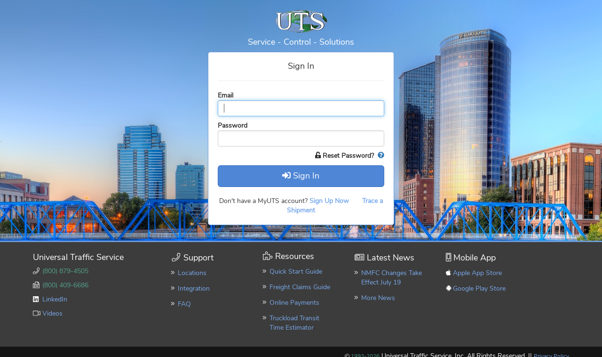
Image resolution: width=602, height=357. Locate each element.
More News (378, 297)
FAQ (184, 304)
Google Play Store (479, 288)
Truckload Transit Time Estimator (294, 323)
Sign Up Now (330, 200)
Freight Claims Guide (299, 287)
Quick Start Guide (295, 271)
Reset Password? (345, 155)
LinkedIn (54, 299)
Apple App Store (477, 272)
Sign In (300, 175)
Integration (194, 288)
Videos (52, 313)
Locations (192, 272)
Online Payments (294, 302)
